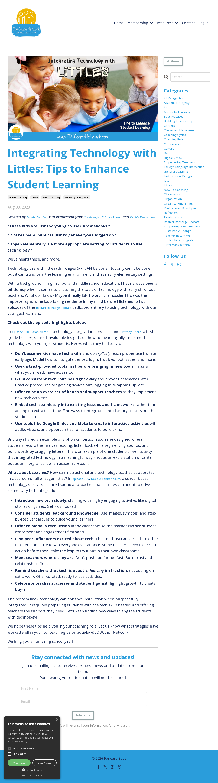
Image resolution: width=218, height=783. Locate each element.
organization (175, 238)
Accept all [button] (19, 762)
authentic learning (181, 118)
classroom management (186, 142)
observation (175, 232)
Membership (140, 23)
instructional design (182, 208)
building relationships (184, 130)
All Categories (176, 99)
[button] (32, 770)
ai (165, 112)
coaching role (176, 154)
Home (119, 23)
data (168, 172)
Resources (167, 23)
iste (167, 214)
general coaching (18, 197)
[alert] (32, 747)
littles (34, 197)
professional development (176, 253)
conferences (175, 160)
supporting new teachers (178, 283)
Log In (204, 23)
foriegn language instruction (180, 193)
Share (175, 61)
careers (171, 136)
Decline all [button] (44, 762)
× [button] (57, 719)
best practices (176, 124)
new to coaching (51, 197)
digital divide (175, 178)
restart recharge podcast (186, 274)
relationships (176, 268)
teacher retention (180, 298)
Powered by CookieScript (32, 775)
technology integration (77, 197)
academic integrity (180, 106)
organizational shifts (183, 244)
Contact (188, 23)
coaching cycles (178, 148)
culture (170, 166)
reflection (172, 262)
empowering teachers (184, 184)
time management (181, 311)
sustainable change (181, 292)
